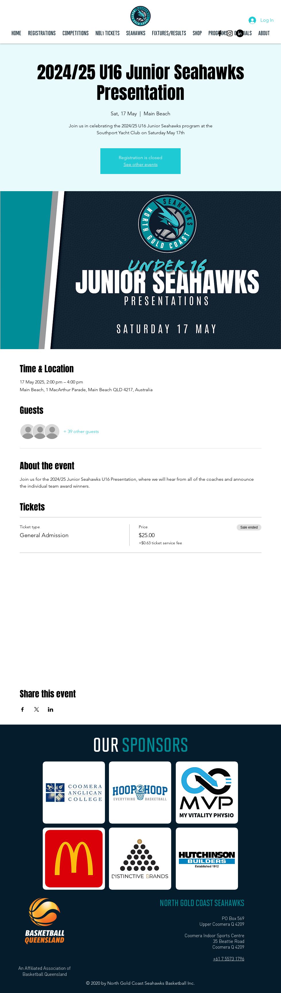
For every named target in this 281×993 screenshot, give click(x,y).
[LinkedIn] (240, 33)
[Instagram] (230, 33)
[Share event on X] (36, 709)
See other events (141, 164)
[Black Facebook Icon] (220, 33)
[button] (75, 32)
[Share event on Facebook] (22, 709)
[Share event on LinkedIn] (50, 709)
